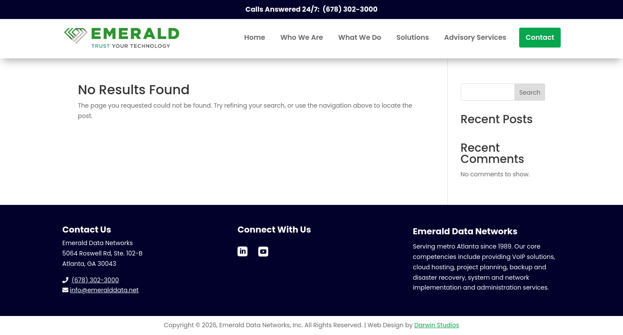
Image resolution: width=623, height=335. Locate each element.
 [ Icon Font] (263, 251)
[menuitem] (254, 37)
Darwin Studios (436, 325)
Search (529, 92)
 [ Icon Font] (242, 251)
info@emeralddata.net (104, 290)
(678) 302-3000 (95, 280)
